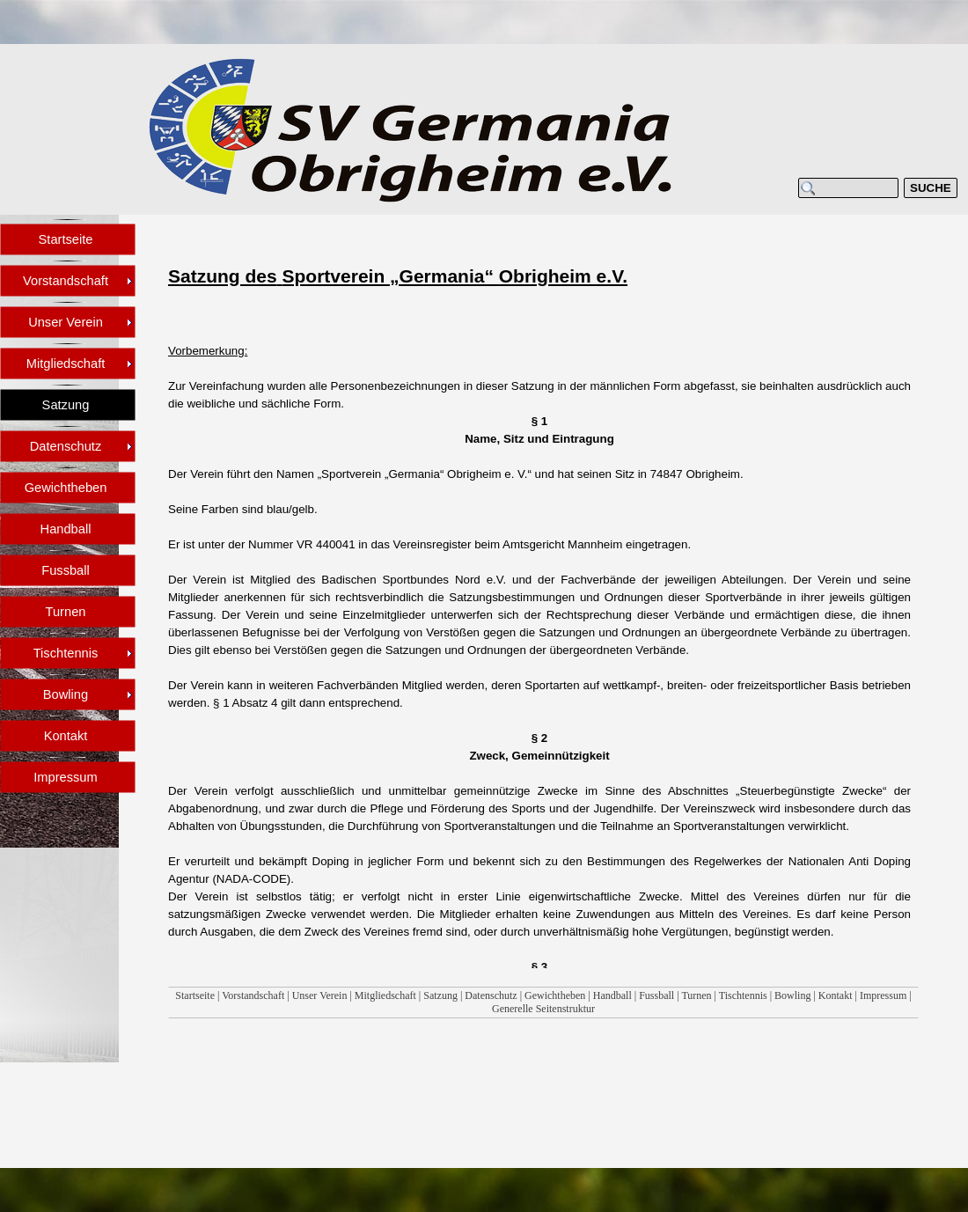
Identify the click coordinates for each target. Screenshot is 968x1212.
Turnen (696, 995)
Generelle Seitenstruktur (543, 1009)
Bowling (792, 995)
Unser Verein (320, 995)
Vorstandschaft (253, 995)
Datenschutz (491, 995)
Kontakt (835, 995)
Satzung (440, 995)
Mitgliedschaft (385, 995)
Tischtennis (743, 995)
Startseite (195, 995)
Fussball (656, 995)
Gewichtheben (554, 995)
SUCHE (930, 188)
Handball (612, 995)
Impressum (883, 995)
